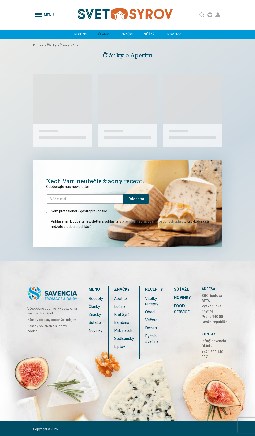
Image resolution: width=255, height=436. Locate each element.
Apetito (120, 298)
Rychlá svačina (151, 339)
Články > (53, 45)
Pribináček (123, 330)
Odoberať (136, 199)
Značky (127, 34)
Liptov (119, 346)
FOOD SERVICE (182, 309)
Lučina (119, 306)
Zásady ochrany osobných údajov (51, 320)
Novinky (174, 34)
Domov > (40, 45)
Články (104, 34)
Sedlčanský (124, 338)
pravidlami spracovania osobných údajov (153, 221)
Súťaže (150, 34)
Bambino (121, 322)
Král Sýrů (122, 314)
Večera (151, 320)
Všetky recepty (151, 301)
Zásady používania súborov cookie (47, 328)
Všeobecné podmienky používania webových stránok (52, 311)
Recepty (80, 34)
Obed (150, 312)
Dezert (151, 328)
